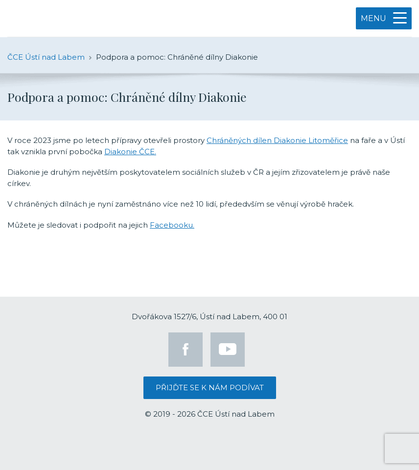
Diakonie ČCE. (130, 151)
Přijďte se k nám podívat (210, 387)
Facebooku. (172, 225)
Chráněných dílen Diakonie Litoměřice (277, 140)
